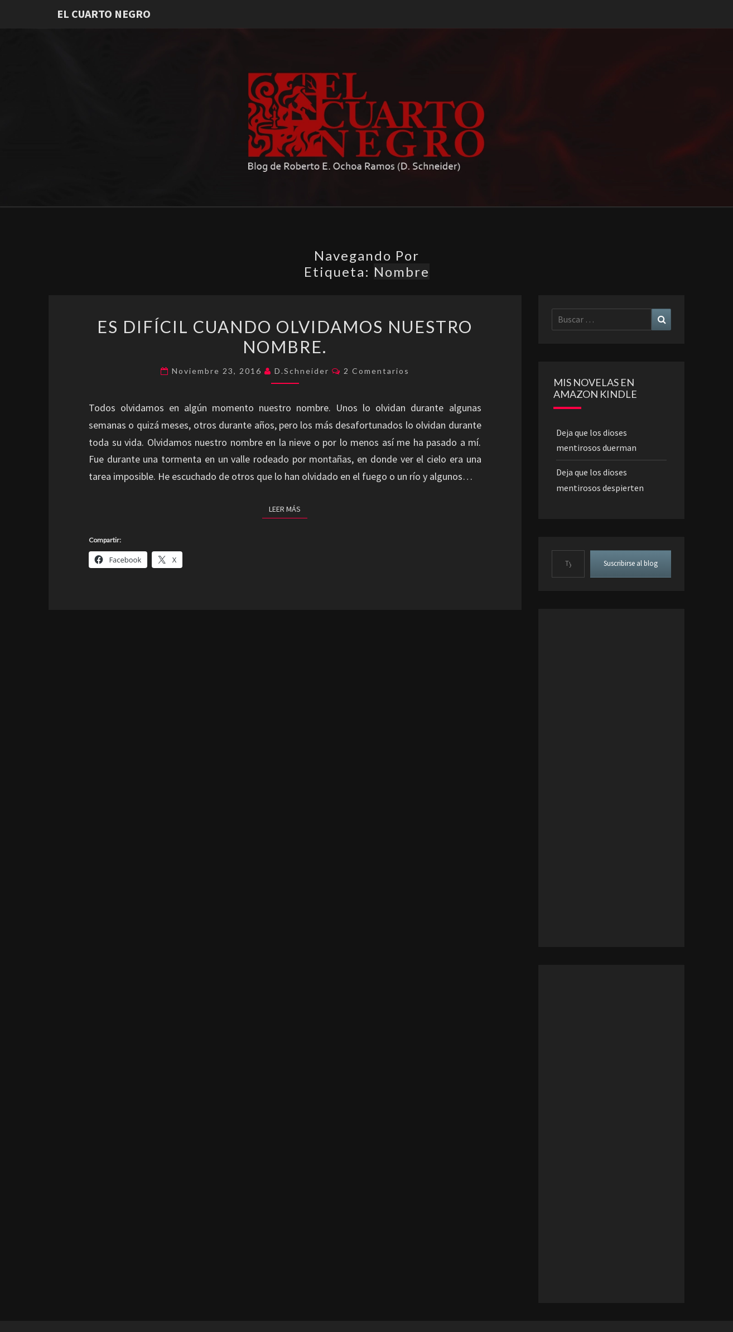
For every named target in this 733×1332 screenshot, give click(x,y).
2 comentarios (376, 371)
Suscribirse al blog (631, 563)
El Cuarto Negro (104, 14)
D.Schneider (301, 371)
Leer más (288, 508)
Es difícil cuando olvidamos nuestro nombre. (284, 336)
